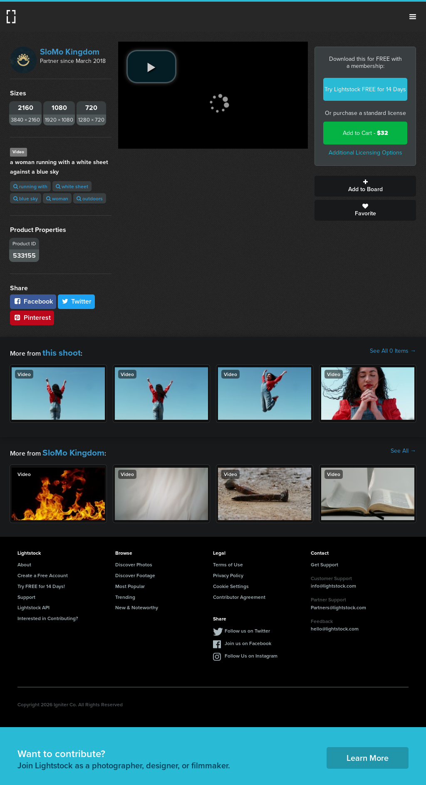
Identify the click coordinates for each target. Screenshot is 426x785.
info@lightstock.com (333, 580)
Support (26, 591)
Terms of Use (228, 559)
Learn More (368, 752)
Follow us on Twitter (247, 625)
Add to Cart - (365, 133)
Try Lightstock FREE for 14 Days (365, 89)
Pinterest (32, 317)
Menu (412, 16)
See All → (403, 448)
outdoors (90, 198)
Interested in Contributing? (47, 612)
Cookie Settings (231, 580)
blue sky (25, 198)
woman (57, 198)
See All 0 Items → (393, 351)
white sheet (72, 186)
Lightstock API (33, 602)
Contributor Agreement (239, 591)
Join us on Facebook (248, 637)
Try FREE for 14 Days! (41, 580)
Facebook (33, 301)
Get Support (324, 559)
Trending (125, 591)
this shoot (57, 351)
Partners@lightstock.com (338, 602)
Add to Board (365, 186)
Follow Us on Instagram (251, 650)
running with (30, 186)
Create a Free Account (42, 569)
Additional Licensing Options (365, 152)
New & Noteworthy (136, 602)
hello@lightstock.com (335, 623)
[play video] (151, 66)
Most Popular (130, 580)
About (24, 559)
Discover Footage (135, 569)
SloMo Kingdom (69, 51)
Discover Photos (133, 559)
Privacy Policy (228, 569)
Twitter (76, 301)
